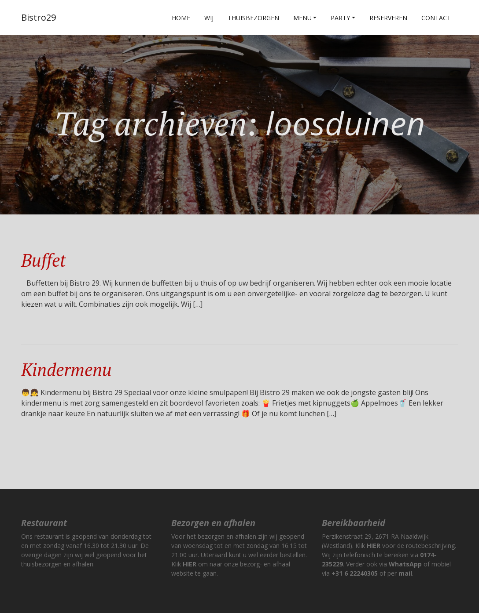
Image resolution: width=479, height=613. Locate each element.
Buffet (43, 260)
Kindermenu (66, 369)
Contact (436, 18)
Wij (209, 18)
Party (340, 18)
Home (181, 18)
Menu (302, 18)
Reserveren (388, 18)
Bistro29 (38, 17)
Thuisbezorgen (253, 18)
